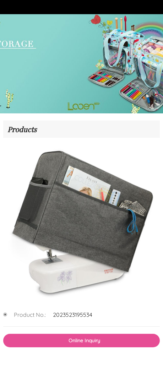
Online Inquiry (84, 340)
